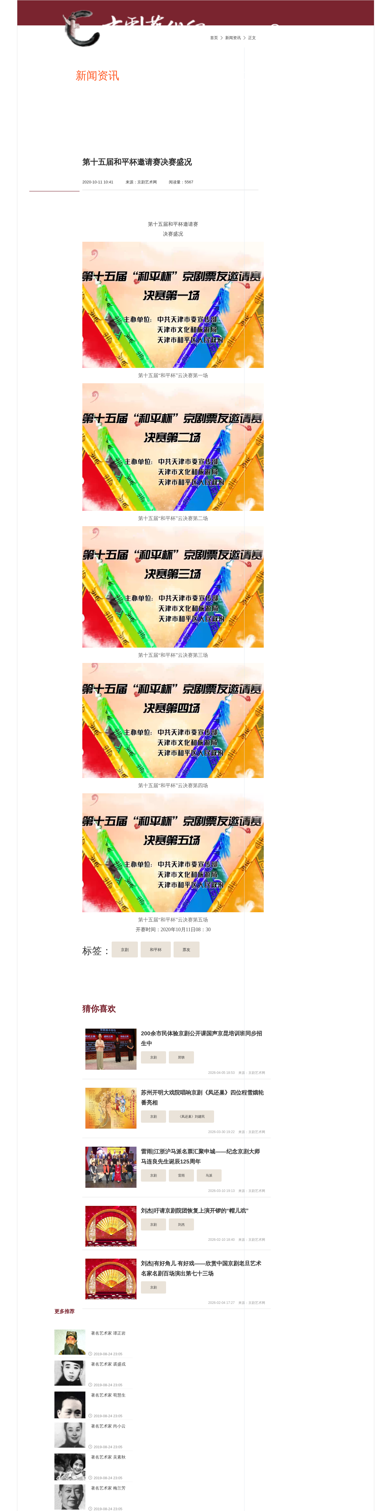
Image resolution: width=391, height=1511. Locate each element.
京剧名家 (320, 75)
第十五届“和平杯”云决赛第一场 (173, 375)
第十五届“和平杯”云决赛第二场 (173, 518)
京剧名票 (63, 130)
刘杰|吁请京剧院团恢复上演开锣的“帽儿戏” (195, 1211)
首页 (52, 75)
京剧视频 (209, 75)
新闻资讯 (97, 75)
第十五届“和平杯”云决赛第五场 (173, 920)
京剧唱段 (153, 75)
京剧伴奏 (264, 75)
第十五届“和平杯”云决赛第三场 (173, 655)
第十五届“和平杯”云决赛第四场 (173, 785)
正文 (252, 37)
